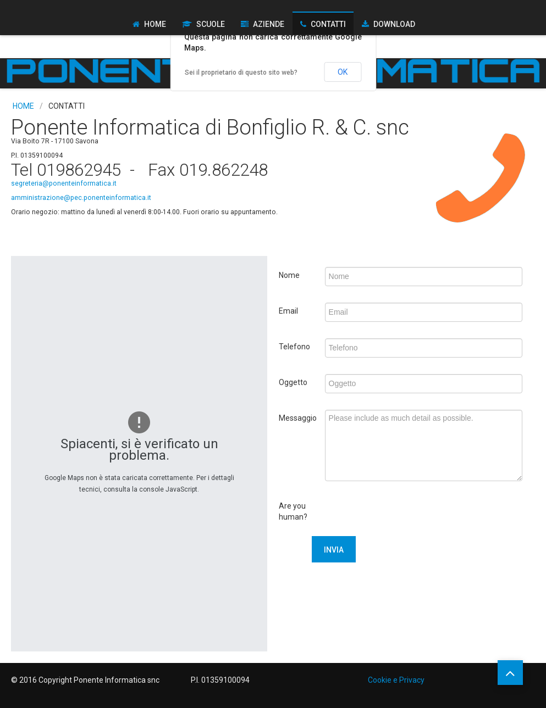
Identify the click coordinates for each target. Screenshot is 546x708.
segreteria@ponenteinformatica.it (64, 183)
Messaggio (298, 418)
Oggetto (293, 382)
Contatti (328, 24)
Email (288, 310)
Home (155, 24)
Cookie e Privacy (396, 680)
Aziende (268, 24)
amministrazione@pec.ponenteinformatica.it (81, 198)
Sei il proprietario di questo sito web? (241, 72)
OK (343, 72)
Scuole (210, 24)
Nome (289, 275)
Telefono (294, 346)
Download (394, 24)
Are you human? (293, 511)
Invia (334, 549)
